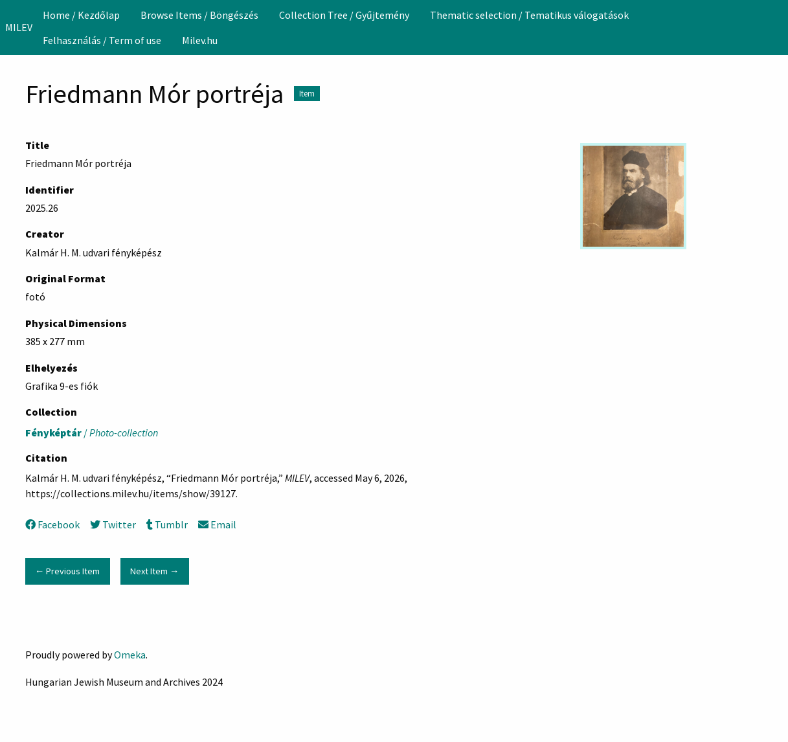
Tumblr (167, 524)
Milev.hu (200, 40)
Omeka (130, 654)
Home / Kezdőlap (81, 14)
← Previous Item (67, 571)
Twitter (113, 524)
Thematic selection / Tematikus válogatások (529, 14)
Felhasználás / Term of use (102, 40)
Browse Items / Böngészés (199, 14)
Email (217, 524)
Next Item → (154, 571)
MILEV (18, 27)
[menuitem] (81, 15)
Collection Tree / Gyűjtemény (344, 14)
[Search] (777, 27)
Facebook (52, 524)
